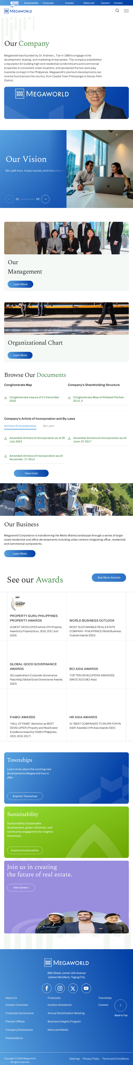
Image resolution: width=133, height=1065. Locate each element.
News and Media (58, 1029)
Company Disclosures (19, 1029)
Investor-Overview (17, 1004)
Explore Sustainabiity (25, 850)
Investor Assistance (60, 1004)
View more (31, 473)
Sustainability (31, 3)
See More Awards (108, 577)
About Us (11, 997)
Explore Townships (25, 796)
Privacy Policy (91, 1058)
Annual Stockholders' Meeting (66, 1013)
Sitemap (74, 1058)
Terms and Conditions (115, 1058)
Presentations (14, 1038)
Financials (54, 997)
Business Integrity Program (64, 1021)
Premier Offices (15, 1021)
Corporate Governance (20, 1013)
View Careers (21, 887)
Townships (105, 997)
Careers (105, 3)
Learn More (21, 284)
